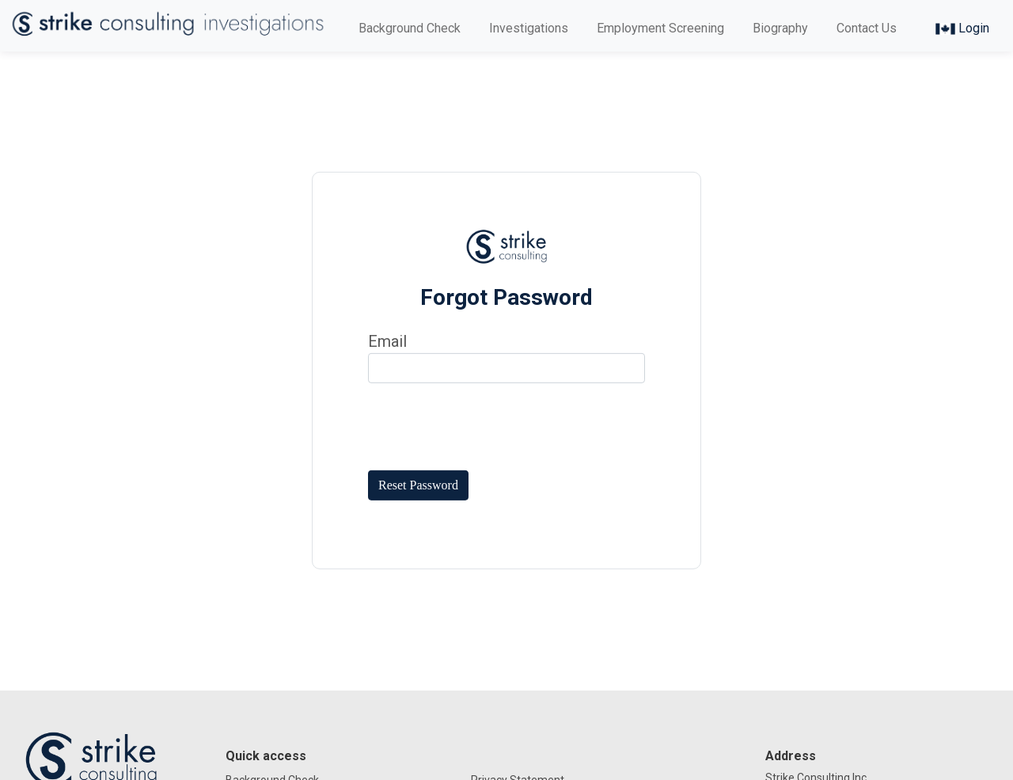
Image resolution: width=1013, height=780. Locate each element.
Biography (780, 28)
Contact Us (867, 28)
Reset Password (418, 485)
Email (387, 341)
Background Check (410, 28)
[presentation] (488, 427)
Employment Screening (660, 28)
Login (962, 28)
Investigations (528, 28)
